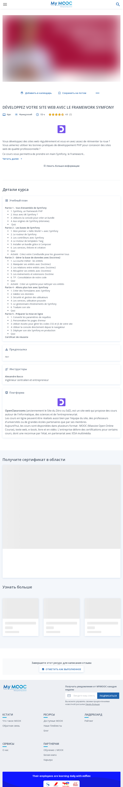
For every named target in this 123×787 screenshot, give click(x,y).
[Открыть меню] (5, 4)
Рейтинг (88, 693)
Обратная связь (11, 698)
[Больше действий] (97, 93)
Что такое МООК (12, 693)
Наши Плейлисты (53, 698)
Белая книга (50, 727)
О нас (5, 722)
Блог (46, 703)
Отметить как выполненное (61, 641)
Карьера (48, 732)
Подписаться (108, 668)
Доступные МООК (53, 693)
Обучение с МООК (53, 722)
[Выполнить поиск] (117, 4)
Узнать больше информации (61, 138)
